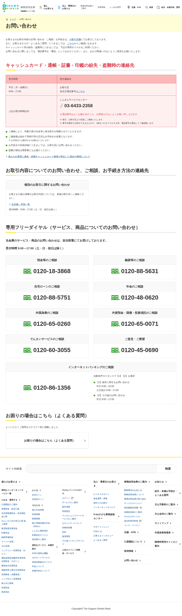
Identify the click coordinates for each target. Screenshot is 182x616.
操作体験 (66, 507)
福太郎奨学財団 (131, 521)
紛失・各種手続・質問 (170, 7)
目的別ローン (38, 499)
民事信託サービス (40, 535)
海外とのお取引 (100, 503)
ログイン (66, 498)
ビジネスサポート (101, 494)
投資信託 (5, 592)
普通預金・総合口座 (10, 509)
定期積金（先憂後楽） (11, 574)
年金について (38, 566)
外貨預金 (5, 587)
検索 (151, 7)
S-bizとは (97, 531)
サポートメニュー (101, 527)
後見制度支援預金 (9, 528)
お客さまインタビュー (103, 536)
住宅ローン (37, 495)
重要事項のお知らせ (133, 490)
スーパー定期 (7, 541)
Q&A (64, 532)
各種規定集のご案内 (133, 512)
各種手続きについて (41, 571)
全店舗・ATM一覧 (21, 204)
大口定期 (5, 546)
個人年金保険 (38, 510)
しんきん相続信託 (40, 531)
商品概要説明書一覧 (133, 508)
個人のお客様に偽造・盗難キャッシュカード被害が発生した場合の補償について (49, 156)
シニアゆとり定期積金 (11, 579)
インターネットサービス (104, 507)
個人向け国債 (7, 583)
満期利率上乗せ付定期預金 (13, 570)
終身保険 (36, 514)
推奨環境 (66, 536)
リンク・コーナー (132, 525)
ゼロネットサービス (41, 558)
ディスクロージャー (133, 503)
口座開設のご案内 (9, 504)
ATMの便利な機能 (40, 553)
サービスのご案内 (70, 502)
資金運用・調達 (100, 498)
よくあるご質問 (100, 540)
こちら (70, 43)
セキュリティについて (72, 523)
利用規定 (66, 511)
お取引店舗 (75, 39)
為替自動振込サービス (42, 562)
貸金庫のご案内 (39, 539)
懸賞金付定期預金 (9, 565)
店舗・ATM (136, 7)
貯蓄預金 (5, 533)
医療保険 (36, 518)
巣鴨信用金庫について (134, 494)
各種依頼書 (67, 527)
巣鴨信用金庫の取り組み (135, 499)
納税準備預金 (7, 537)
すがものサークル (132, 516)
